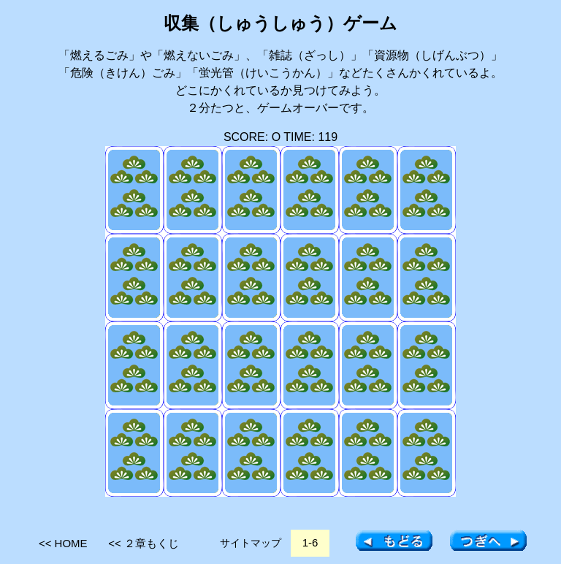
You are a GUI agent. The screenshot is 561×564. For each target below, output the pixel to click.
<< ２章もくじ (143, 543)
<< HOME (63, 543)
